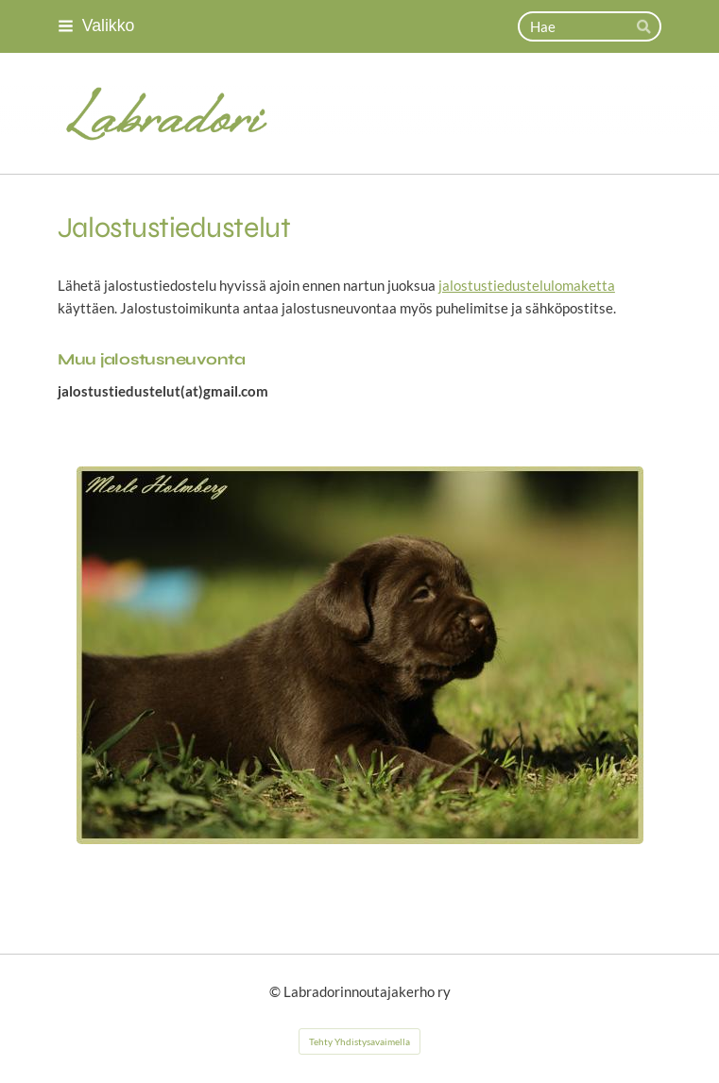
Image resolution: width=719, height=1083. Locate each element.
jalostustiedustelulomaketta (526, 285)
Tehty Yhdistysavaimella (359, 1041)
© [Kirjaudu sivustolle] (276, 991)
